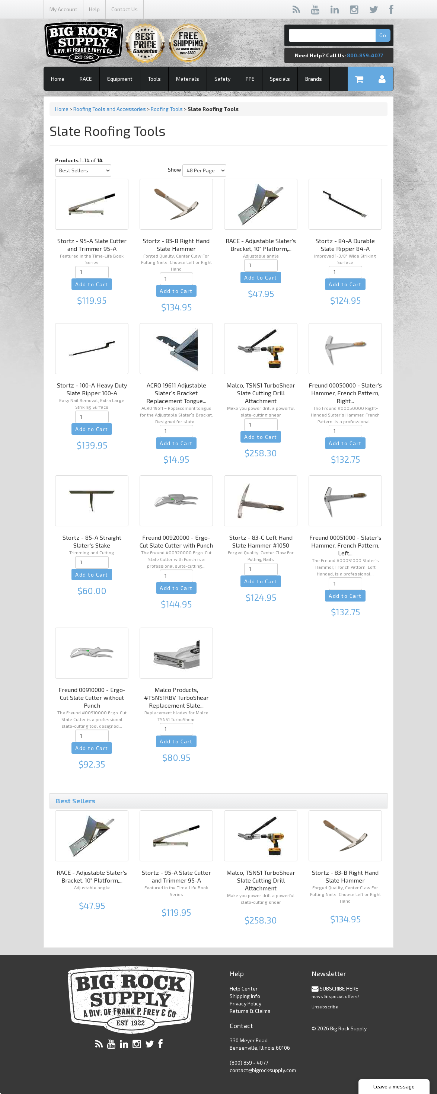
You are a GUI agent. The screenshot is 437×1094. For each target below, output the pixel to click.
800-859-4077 (365, 55)
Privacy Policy (245, 1003)
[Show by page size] (204, 170)
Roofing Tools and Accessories (109, 109)
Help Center (244, 988)
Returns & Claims (250, 1011)
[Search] (339, 35)
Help (94, 9)
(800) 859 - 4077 (249, 1062)
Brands (313, 79)
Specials (280, 79)
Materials (187, 79)
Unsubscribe (325, 1006)
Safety (222, 79)
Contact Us (124, 9)
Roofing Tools (167, 109)
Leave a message (394, 1086)
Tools (154, 79)
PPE (250, 79)
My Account (63, 9)
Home (57, 79)
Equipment (120, 79)
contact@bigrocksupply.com (263, 1070)
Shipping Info (245, 996)
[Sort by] (83, 170)
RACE (86, 79)
